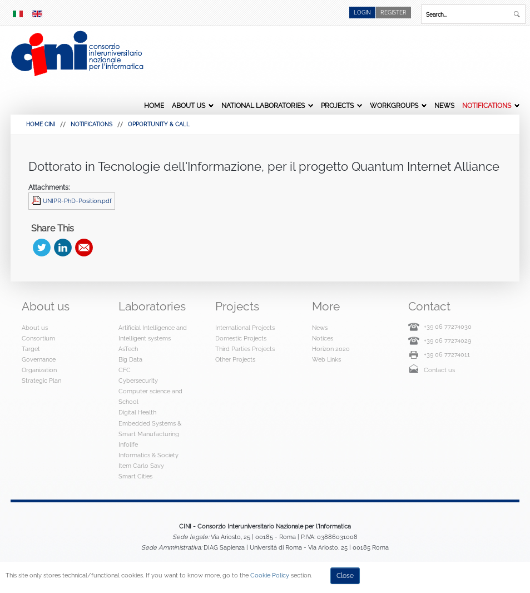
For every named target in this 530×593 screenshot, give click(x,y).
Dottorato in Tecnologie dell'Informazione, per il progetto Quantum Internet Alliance (263, 166)
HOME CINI (40, 124)
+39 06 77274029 (447, 340)
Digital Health (137, 412)
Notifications (486, 106)
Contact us (439, 370)
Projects (337, 106)
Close (345, 576)
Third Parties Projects (245, 349)
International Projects (245, 328)
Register (393, 12)
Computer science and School (150, 396)
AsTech (128, 349)
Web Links (326, 359)
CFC (124, 370)
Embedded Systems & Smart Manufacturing (149, 428)
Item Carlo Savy (141, 466)
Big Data (130, 359)
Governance (39, 359)
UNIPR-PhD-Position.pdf (77, 201)
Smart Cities (135, 476)
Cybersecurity (138, 380)
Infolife (128, 444)
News (444, 106)
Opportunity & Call (159, 124)
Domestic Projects (240, 338)
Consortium (38, 338)
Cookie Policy (269, 575)
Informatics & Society (148, 455)
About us (188, 106)
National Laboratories (263, 106)
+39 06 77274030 (448, 326)
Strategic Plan (41, 380)
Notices (322, 338)
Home (154, 106)
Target (31, 349)
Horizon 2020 (331, 349)
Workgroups (394, 106)
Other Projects (235, 359)
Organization (39, 370)
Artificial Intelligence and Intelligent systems (152, 333)
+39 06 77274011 (447, 354)
